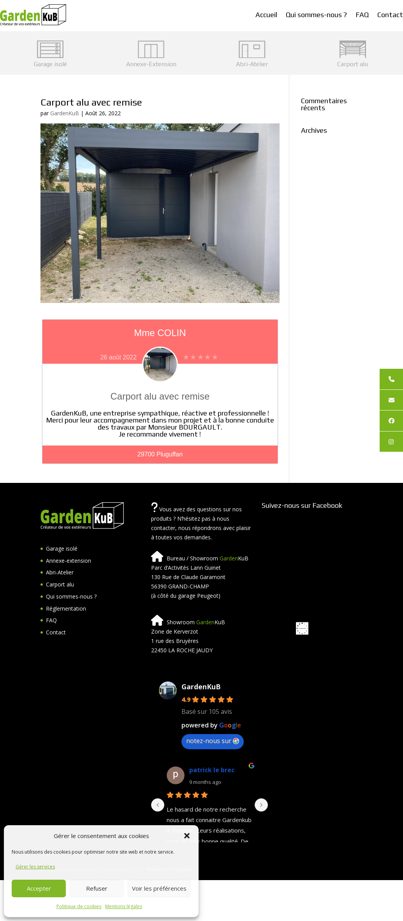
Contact (390, 15)
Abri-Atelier (60, 572)
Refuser (96, 888)
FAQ (362, 15)
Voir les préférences (159, 888)
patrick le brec (211, 770)
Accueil (266, 15)
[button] (187, 836)
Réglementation (66, 608)
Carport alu (60, 584)
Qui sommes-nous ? (316, 15)
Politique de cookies (78, 906)
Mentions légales (123, 906)
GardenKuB (64, 113)
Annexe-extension (68, 560)
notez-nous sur (212, 740)
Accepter (39, 888)
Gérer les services (35, 866)
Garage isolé (61, 548)
